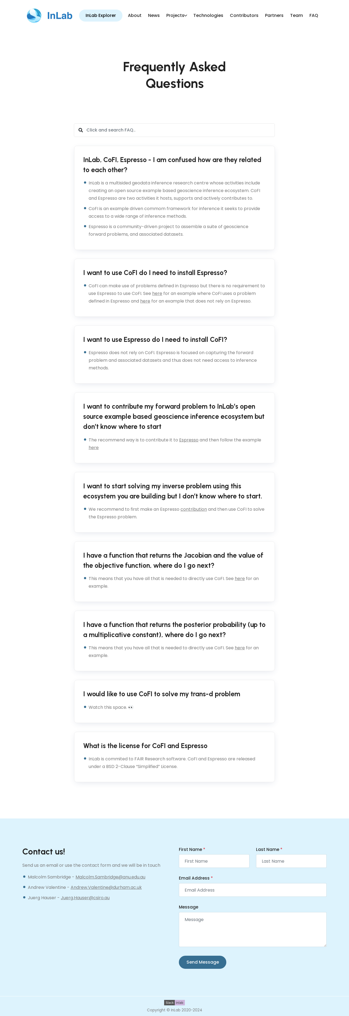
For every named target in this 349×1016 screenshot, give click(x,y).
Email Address (196, 878)
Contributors (244, 15)
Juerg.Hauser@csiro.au (85, 898)
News (154, 15)
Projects (175, 15)
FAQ (313, 15)
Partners (274, 15)
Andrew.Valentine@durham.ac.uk (106, 887)
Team (296, 15)
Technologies (208, 15)
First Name (192, 849)
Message (188, 907)
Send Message (202, 962)
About (135, 15)
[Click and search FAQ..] (174, 130)
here (157, 293)
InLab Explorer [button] (101, 15)
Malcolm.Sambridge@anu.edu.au (110, 877)
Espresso (188, 440)
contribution (193, 509)
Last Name (269, 849)
